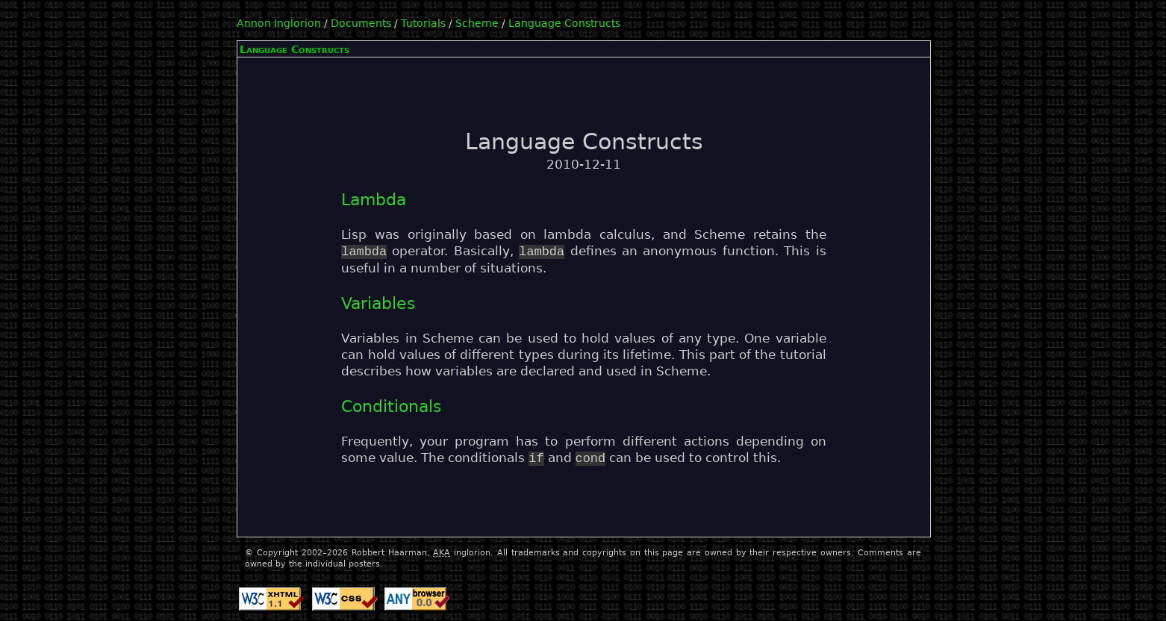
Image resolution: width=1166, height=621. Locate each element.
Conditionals (391, 406)
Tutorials (423, 23)
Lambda (373, 199)
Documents (361, 23)
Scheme (477, 23)
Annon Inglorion (279, 23)
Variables (378, 303)
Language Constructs (564, 23)
